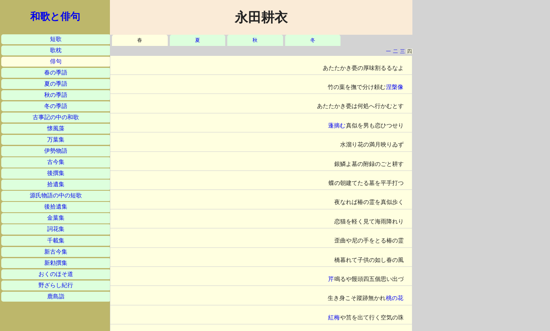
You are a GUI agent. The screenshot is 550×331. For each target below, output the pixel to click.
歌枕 (56, 50)
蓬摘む (336, 125)
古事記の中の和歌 (56, 117)
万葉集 (55, 140)
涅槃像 (394, 87)
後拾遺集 (55, 207)
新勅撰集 (55, 263)
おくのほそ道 (55, 274)
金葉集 (55, 218)
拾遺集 (55, 184)
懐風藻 (55, 128)
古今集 (55, 162)
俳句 (56, 61)
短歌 (56, 39)
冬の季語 (55, 106)
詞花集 (55, 229)
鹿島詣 (55, 296)
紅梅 (334, 317)
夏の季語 (55, 84)
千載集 (55, 240)
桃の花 (394, 298)
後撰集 (55, 173)
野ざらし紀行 (55, 285)
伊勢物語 (55, 151)
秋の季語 (55, 95)
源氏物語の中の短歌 (56, 195)
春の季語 (55, 73)
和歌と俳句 (55, 16)
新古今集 (55, 252)
